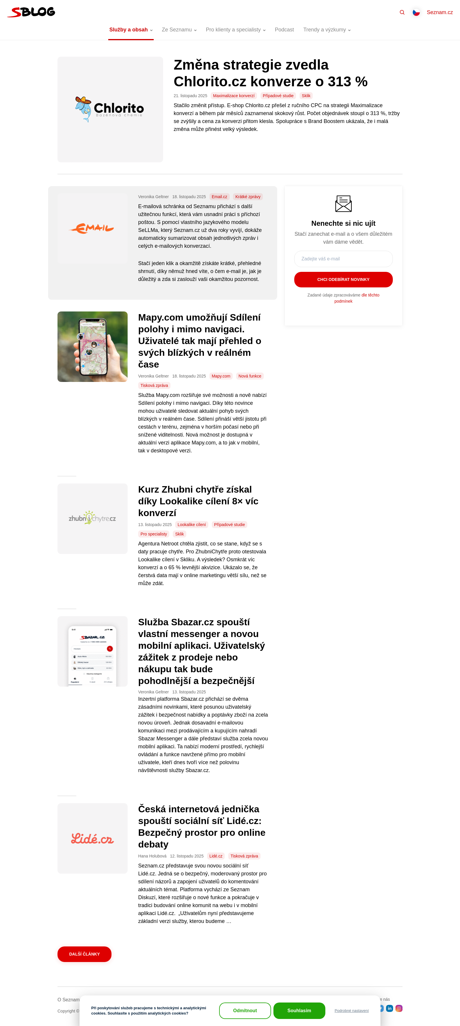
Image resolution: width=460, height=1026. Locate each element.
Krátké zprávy (248, 196)
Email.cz (219, 196)
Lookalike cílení (191, 524)
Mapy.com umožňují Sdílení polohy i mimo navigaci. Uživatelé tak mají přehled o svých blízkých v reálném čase (199, 341)
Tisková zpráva (154, 385)
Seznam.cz (440, 12)
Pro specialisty (154, 534)
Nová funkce (250, 376)
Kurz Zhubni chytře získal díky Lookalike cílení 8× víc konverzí (198, 501)
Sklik (306, 95)
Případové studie (278, 95)
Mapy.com (221, 376)
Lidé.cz (215, 856)
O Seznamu (70, 999)
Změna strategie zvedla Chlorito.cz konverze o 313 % (273, 73)
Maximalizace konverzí (234, 95)
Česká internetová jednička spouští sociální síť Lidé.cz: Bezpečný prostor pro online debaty (201, 827)
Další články (84, 954)
